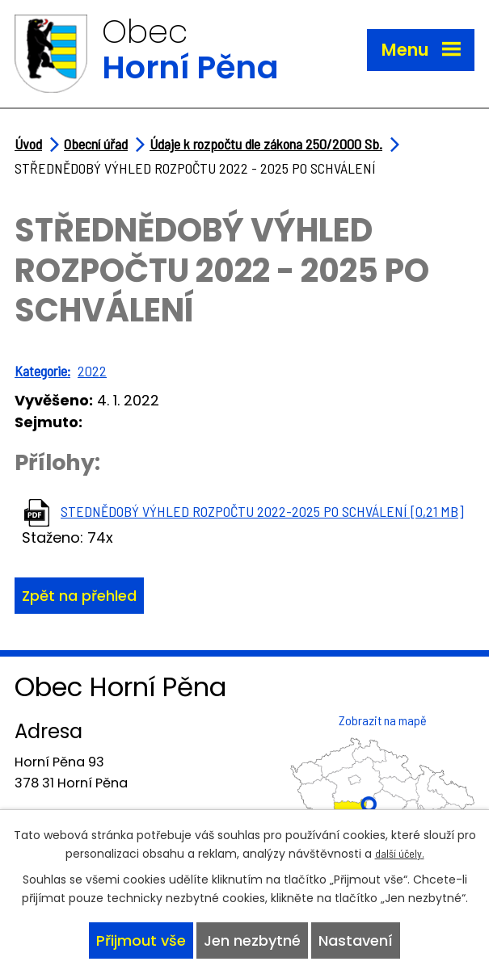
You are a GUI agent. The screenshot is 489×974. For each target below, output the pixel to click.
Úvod (28, 144)
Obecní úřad (96, 144)
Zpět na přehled (79, 596)
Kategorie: (42, 371)
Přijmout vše (141, 940)
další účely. (399, 853)
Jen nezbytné (252, 940)
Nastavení (355, 940)
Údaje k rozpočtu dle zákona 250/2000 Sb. (266, 144)
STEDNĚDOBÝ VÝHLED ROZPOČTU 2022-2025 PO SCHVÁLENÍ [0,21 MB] (262, 511)
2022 (92, 371)
